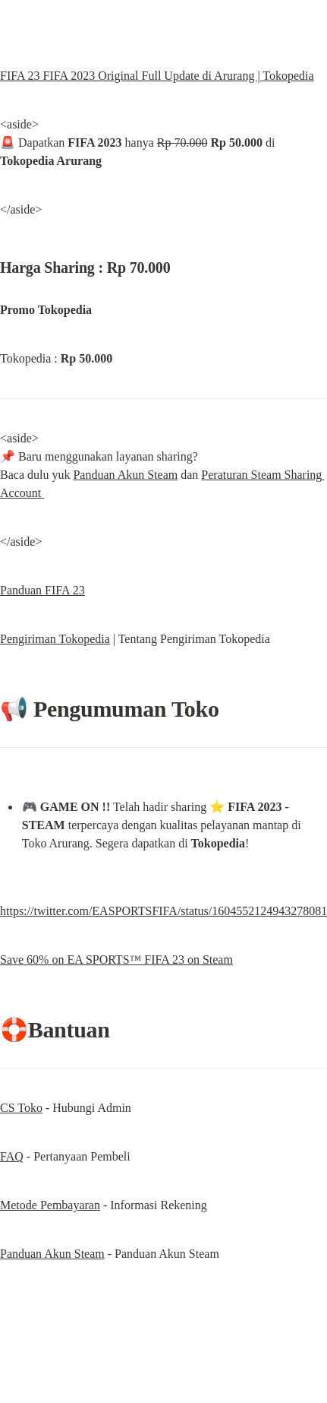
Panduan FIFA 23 (42, 590)
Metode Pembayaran (50, 1205)
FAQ (12, 1156)
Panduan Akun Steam (125, 474)
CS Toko (21, 1107)
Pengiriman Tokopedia (55, 638)
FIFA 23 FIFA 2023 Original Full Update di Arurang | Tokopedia (157, 75)
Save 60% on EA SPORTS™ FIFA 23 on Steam (116, 959)
